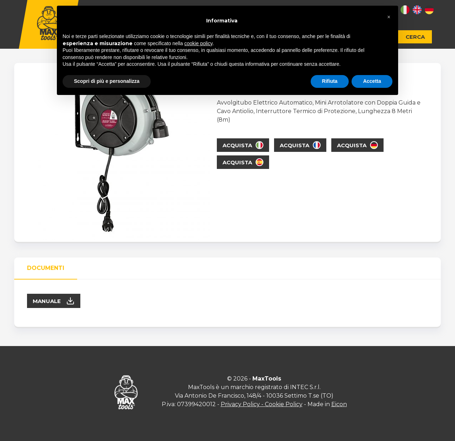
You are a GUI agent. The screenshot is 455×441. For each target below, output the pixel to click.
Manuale (54, 301)
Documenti (45, 268)
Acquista (243, 145)
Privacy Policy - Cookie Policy (262, 404)
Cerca (415, 36)
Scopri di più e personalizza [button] (106, 81)
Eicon (339, 404)
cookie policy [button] (198, 43)
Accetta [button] (372, 81)
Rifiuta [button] (330, 81)
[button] (389, 17)
